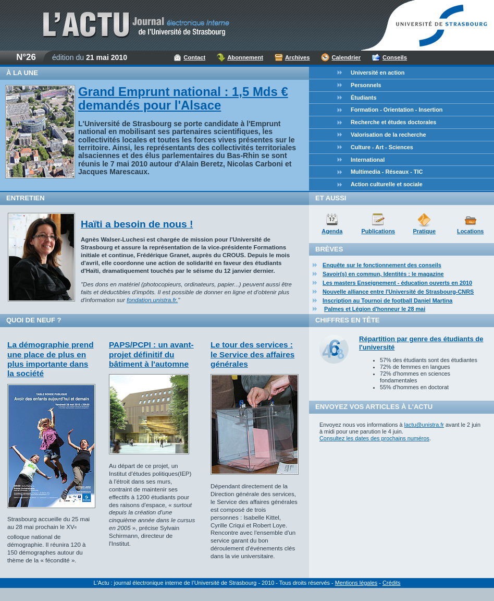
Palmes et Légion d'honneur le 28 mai (374, 309)
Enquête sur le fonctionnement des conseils (382, 265)
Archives (297, 57)
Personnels (366, 85)
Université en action (377, 72)
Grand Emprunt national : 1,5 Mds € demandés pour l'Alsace (183, 98)
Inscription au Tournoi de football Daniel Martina (387, 300)
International (368, 160)
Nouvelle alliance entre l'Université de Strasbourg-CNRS (398, 292)
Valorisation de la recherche (388, 134)
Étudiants (364, 97)
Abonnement (245, 57)
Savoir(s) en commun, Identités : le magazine (383, 274)
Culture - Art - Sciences (382, 147)
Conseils (394, 57)
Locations (470, 231)
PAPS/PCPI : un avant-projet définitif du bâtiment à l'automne (151, 354)
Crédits (391, 583)
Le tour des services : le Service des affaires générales (252, 354)
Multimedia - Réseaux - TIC (387, 172)
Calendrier (346, 57)
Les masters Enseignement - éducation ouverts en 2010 (397, 283)
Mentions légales (356, 583)
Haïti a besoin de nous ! (137, 224)
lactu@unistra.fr (424, 425)
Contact (194, 57)
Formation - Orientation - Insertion (396, 109)
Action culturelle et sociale (387, 184)
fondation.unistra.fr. (152, 300)
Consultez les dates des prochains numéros (374, 438)
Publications (378, 231)
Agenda (332, 231)
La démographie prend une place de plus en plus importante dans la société (50, 359)
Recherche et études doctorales (393, 122)
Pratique (424, 231)
